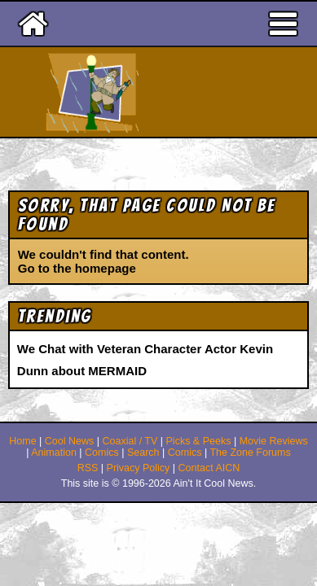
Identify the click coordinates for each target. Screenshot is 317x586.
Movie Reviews (274, 441)
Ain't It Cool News (187, 92)
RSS (88, 468)
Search (143, 452)
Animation (54, 452)
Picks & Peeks (198, 441)
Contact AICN (209, 468)
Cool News (69, 441)
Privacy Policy (138, 468)
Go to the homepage (77, 268)
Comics (102, 452)
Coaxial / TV (129, 441)
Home (22, 441)
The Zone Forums (249, 452)
